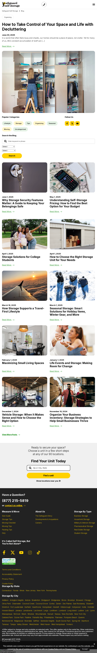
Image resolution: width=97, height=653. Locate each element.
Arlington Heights (17, 600)
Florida (15, 591)
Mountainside (41, 614)
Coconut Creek (28, 604)
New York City (80, 614)
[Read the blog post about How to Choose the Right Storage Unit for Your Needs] (72, 234)
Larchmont (38, 611)
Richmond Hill (7, 621)
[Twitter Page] (72, 123)
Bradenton (36, 600)
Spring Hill (76, 621)
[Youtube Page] (77, 123)
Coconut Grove (42, 604)
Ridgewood (18, 621)
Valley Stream (22, 624)
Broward (79, 600)
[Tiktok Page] (39, 553)
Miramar (31, 614)
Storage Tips (7, 519)
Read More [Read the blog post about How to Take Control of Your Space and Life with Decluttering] (8, 46)
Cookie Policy (7, 584)
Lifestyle (7, 123)
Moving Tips (7, 526)
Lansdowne (27, 611)
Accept (85, 649)
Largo (46, 611)
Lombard (62, 611)
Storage (19, 123)
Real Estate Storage (82, 530)
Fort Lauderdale (16, 607)
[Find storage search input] (48, 468)
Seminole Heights (47, 621)
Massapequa (7, 614)
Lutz (87, 611)
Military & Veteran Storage (84, 523)
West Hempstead (58, 624)
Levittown (53, 611)
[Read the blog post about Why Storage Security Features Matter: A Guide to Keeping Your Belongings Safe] (24, 177)
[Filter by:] (9, 150)
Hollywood (76, 607)
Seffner (36, 621)
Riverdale (28, 621)
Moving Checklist (9, 523)
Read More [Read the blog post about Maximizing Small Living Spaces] (8, 371)
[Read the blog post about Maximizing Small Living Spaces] (24, 340)
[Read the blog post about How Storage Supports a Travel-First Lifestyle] (24, 286)
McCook (17, 614)
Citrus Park (6, 604)
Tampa (13, 624)
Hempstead (46, 607)
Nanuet (50, 614)
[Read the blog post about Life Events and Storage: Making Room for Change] (72, 340)
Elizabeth (90, 604)
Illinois (22, 591)
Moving (7, 129)
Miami (24, 614)
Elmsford (5, 607)
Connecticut (6, 591)
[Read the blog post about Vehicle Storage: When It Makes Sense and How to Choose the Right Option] (24, 392)
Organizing (7, 17)
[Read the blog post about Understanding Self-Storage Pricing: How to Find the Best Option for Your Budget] (72, 177)
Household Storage (82, 519)
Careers (38, 523)
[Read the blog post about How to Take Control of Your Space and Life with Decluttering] (48, 82)
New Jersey (31, 591)
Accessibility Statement (12, 574)
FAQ (3, 533)
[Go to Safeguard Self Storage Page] (10, 11)
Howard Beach (8, 611)
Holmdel (90, 607)
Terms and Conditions (11, 570)
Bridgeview (55, 600)
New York (41, 591)
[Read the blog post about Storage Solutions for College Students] (24, 234)
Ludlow (81, 611)
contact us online (15, 505)
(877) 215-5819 (15, 500)
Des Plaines (67, 604)
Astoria (27, 600)
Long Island (72, 611)
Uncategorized (20, 129)
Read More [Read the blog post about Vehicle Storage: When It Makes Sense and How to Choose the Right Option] (8, 426)
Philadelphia (49, 617)
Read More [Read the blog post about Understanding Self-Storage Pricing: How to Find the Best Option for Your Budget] (56, 211)
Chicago (87, 600)
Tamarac (5, 624)
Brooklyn (71, 600)
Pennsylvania (51, 591)
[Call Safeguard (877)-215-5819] (44, 4)
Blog (22, 11)
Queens (81, 617)
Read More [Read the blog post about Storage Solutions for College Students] (8, 265)
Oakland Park (7, 617)
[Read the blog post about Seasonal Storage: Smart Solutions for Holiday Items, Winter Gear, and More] (72, 286)
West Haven (45, 624)
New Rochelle (67, 614)
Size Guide (6, 516)
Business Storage (81, 516)
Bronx (64, 600)
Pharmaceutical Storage (83, 526)
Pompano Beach (70, 617)
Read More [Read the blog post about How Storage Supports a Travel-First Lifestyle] (8, 320)
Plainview (59, 617)
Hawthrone (36, 607)
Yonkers (69, 624)
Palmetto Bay (37, 617)
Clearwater (16, 604)
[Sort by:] (8, 146)
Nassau (57, 614)
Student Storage (80, 533)
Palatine (28, 617)
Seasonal (52, 123)
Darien (58, 604)
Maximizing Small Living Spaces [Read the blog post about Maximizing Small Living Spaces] (23, 363)
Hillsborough (65, 607)
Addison (5, 600)
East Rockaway (79, 604)
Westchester (34, 624)
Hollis (84, 607)
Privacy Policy (8, 579)
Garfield (27, 607)
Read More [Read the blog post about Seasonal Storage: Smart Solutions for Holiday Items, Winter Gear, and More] (56, 320)
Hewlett (56, 607)
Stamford (85, 621)
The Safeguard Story (43, 516)
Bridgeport (45, 600)
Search (12, 156)
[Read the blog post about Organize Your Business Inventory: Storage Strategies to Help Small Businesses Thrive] (72, 392)
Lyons (92, 611)
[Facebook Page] (67, 123)
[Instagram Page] (30, 553)
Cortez (52, 604)
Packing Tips (7, 530)
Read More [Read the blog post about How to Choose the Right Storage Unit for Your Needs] (56, 265)
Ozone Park (19, 617)
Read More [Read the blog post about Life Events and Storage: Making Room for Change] (56, 371)
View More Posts (11, 435)
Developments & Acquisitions (46, 519)
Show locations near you (48, 481)
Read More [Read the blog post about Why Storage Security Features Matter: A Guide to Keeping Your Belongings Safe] (8, 211)
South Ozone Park (63, 621)
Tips (28, 123)
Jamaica (18, 611)
